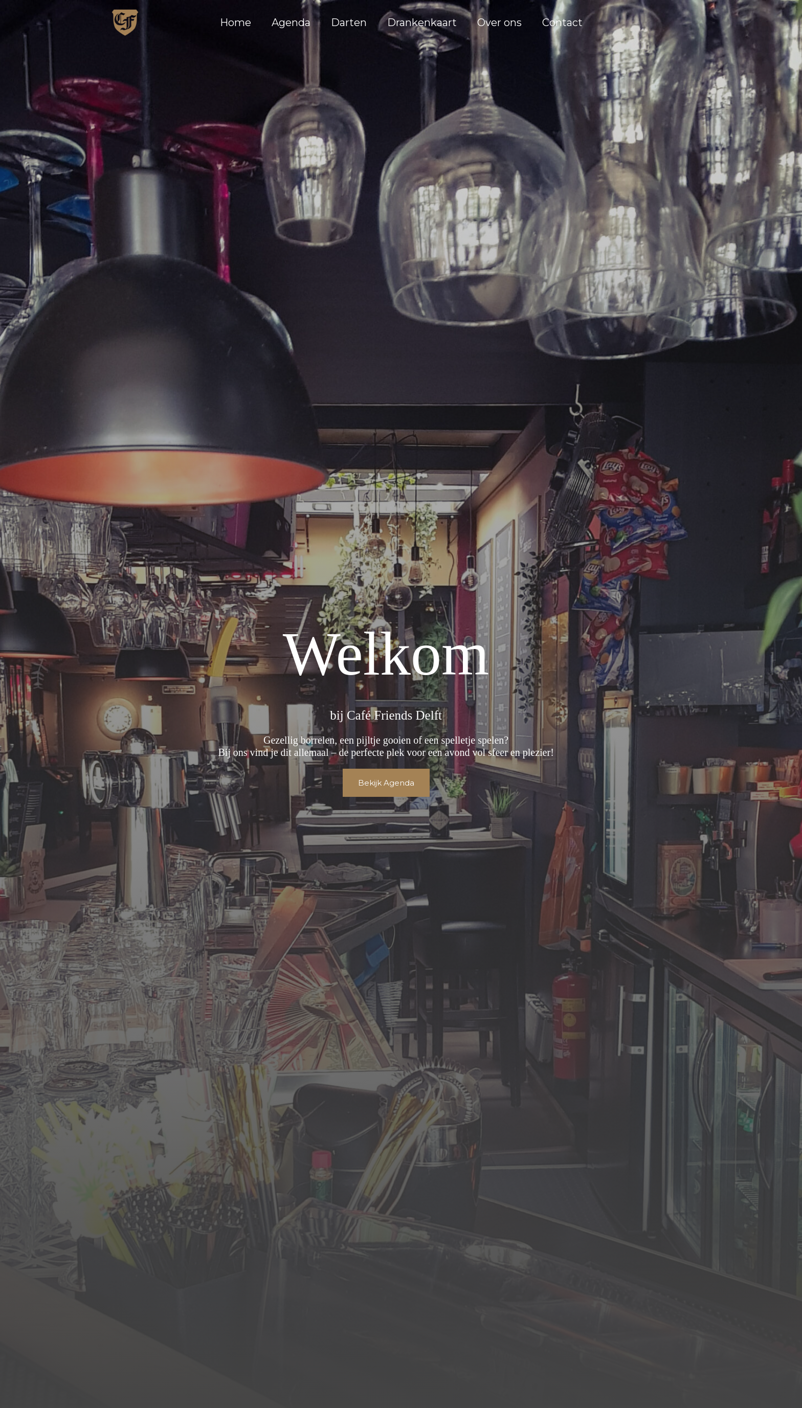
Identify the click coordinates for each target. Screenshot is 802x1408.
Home (235, 22)
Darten (349, 22)
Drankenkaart (422, 22)
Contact (562, 22)
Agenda (291, 22)
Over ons (499, 22)
